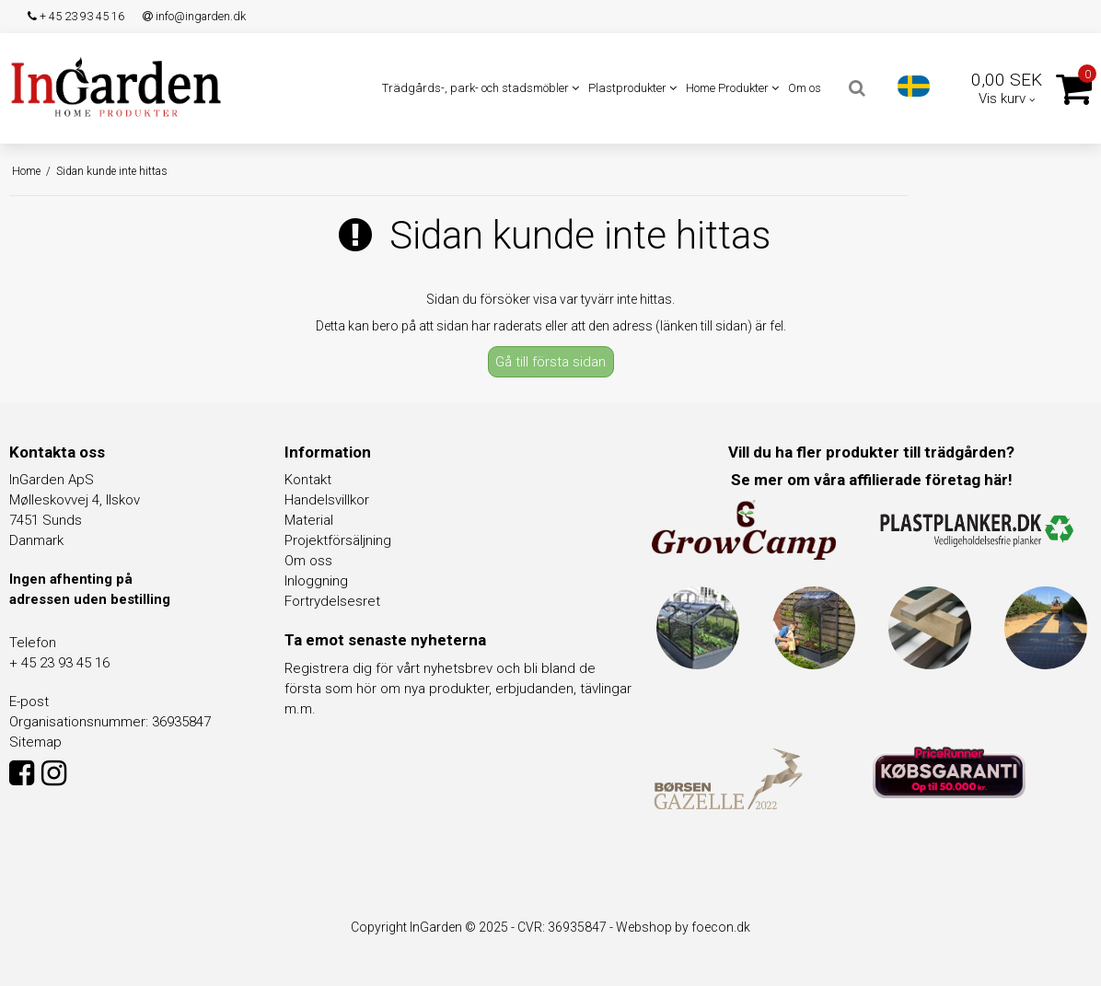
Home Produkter (732, 88)
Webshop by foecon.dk (683, 927)
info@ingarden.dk (194, 16)
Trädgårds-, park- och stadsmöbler (480, 88)
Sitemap (35, 742)
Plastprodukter (632, 88)
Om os (804, 88)
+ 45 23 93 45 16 (76, 16)
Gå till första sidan (550, 362)
